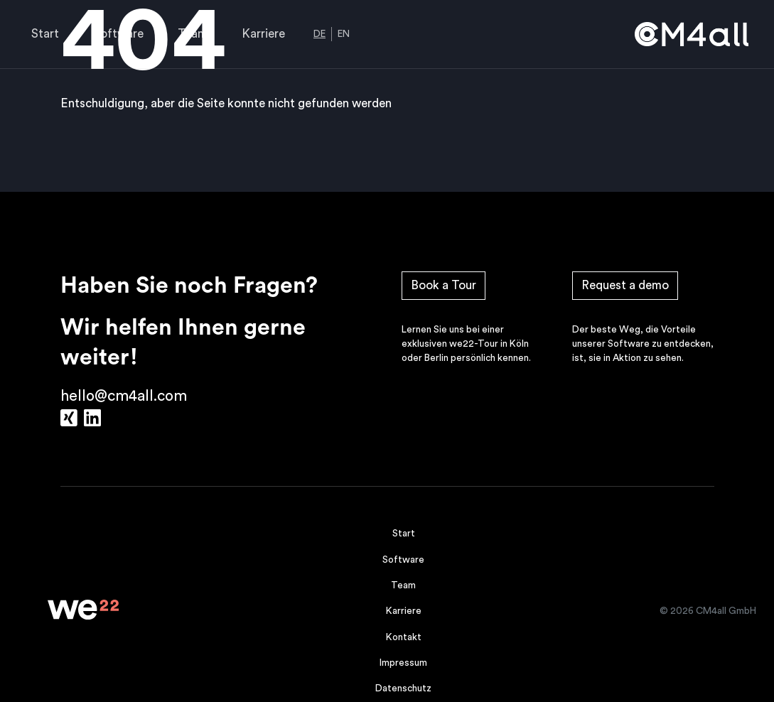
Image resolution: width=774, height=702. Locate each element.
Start (45, 34)
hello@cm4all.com (123, 396)
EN (344, 34)
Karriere (263, 34)
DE (319, 34)
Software (118, 34)
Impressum (403, 663)
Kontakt (403, 637)
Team (193, 34)
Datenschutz (403, 688)
